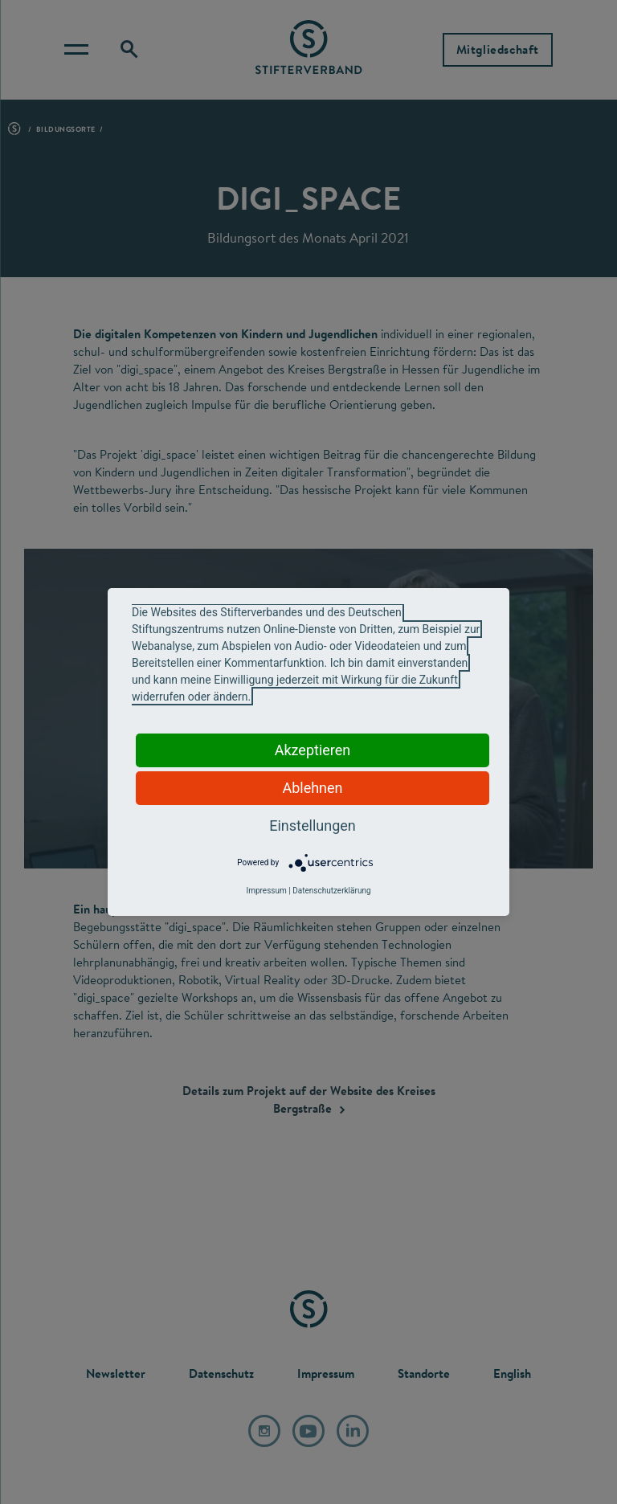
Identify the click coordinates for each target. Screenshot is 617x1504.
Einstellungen (312, 825)
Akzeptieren (313, 750)
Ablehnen (312, 787)
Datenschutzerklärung (331, 890)
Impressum (266, 890)
